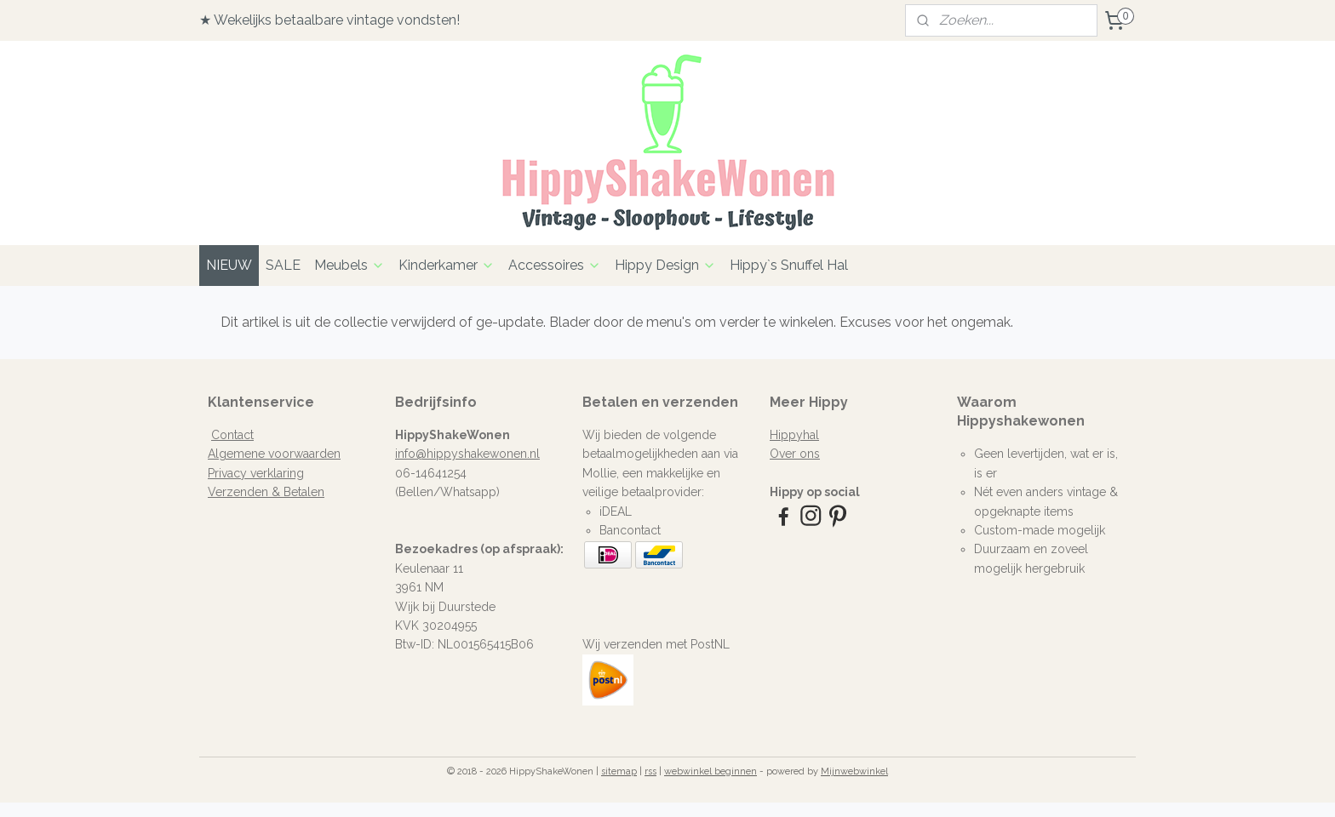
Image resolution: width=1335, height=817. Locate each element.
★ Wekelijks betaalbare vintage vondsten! (329, 20)
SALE (283, 265)
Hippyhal (794, 435)
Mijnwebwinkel (854, 771)
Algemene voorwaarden (274, 453)
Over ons (795, 453)
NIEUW (229, 265)
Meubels (349, 265)
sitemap (619, 771)
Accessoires (554, 265)
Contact (232, 435)
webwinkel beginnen (710, 771)
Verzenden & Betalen (266, 492)
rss (650, 771)
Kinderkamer (446, 265)
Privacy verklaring (256, 473)
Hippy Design (665, 265)
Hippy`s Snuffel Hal (789, 265)
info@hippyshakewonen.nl (467, 453)
